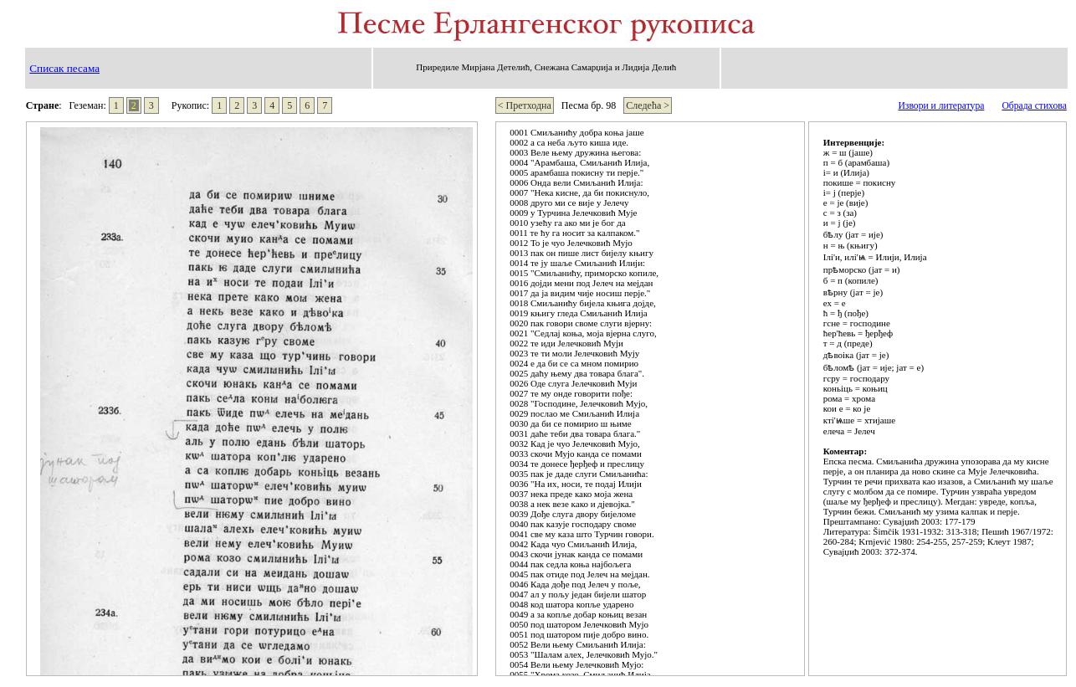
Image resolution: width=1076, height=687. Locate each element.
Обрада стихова (1034, 105)
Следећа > (647, 105)
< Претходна (524, 105)
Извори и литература (941, 105)
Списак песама (64, 68)
